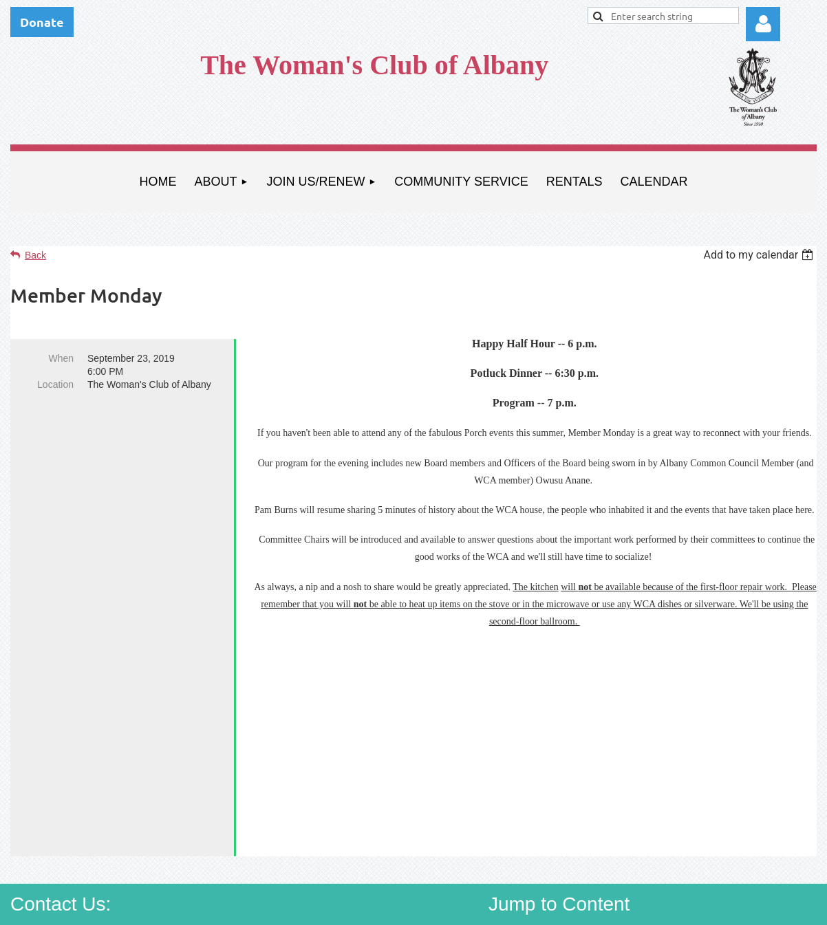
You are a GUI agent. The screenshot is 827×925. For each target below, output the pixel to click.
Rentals (682, 846)
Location (55, 384)
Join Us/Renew (664, 822)
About (582, 822)
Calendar (750, 846)
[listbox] (760, 254)
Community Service (584, 846)
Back (35, 255)
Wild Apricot (660, 908)
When (61, 358)
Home (525, 822)
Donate (42, 22)
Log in (763, 24)
